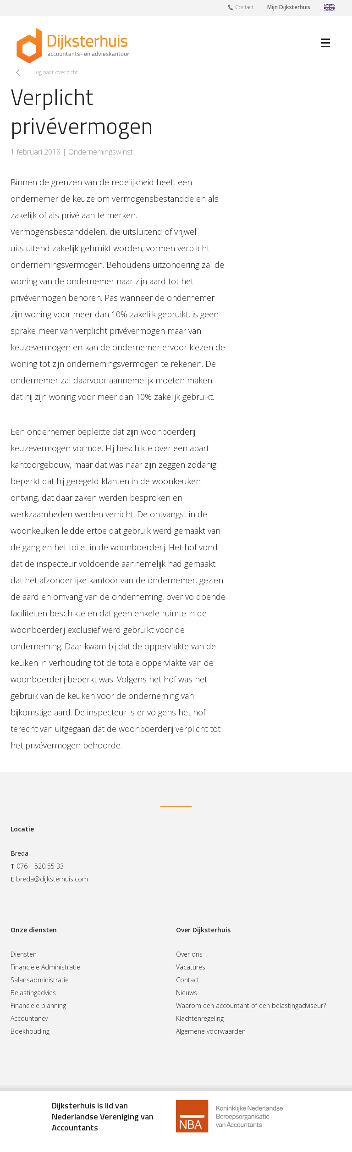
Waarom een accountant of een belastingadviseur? (251, 1005)
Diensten (24, 954)
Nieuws (186, 992)
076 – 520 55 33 (40, 866)
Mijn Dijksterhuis (288, 7)
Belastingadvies (33, 992)
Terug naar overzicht (52, 72)
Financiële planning (38, 1005)
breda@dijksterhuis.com (52, 879)
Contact (240, 7)
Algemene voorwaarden (211, 1031)
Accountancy (29, 1018)
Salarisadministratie (40, 979)
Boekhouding (30, 1031)
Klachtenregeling (200, 1018)
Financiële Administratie (45, 967)
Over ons (189, 954)
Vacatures (190, 967)
